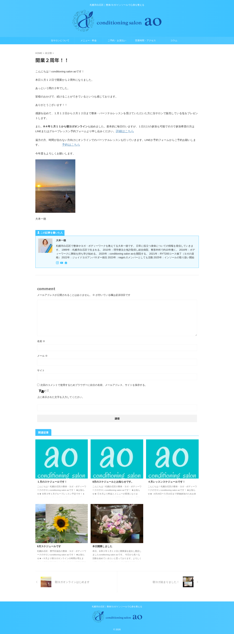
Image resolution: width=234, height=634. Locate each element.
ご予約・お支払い (117, 40)
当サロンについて (60, 40)
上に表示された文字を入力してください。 (60, 396)
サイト (41, 369)
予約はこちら (70, 144)
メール (42, 355)
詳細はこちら (124, 131)
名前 (41, 340)
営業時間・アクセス (145, 40)
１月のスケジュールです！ (52, 481)
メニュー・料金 (88, 40)
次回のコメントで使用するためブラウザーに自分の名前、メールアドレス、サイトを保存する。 (93, 384)
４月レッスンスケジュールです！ (166, 481)
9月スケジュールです (49, 545)
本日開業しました (102, 545)
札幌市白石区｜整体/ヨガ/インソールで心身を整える (117, 606)
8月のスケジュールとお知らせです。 (113, 481)
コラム (173, 40)
